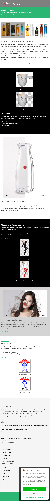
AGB (17, 497)
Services (10, 14)
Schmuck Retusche (7, 452)
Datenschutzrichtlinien (31, 497)
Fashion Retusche (6, 449)
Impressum (40, 497)
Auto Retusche (5, 458)
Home (5, 14)
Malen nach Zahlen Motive (8, 461)
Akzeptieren (34, 489)
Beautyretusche (6, 455)
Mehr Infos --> (4, 129)
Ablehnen (35, 494)
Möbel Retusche (6, 446)
